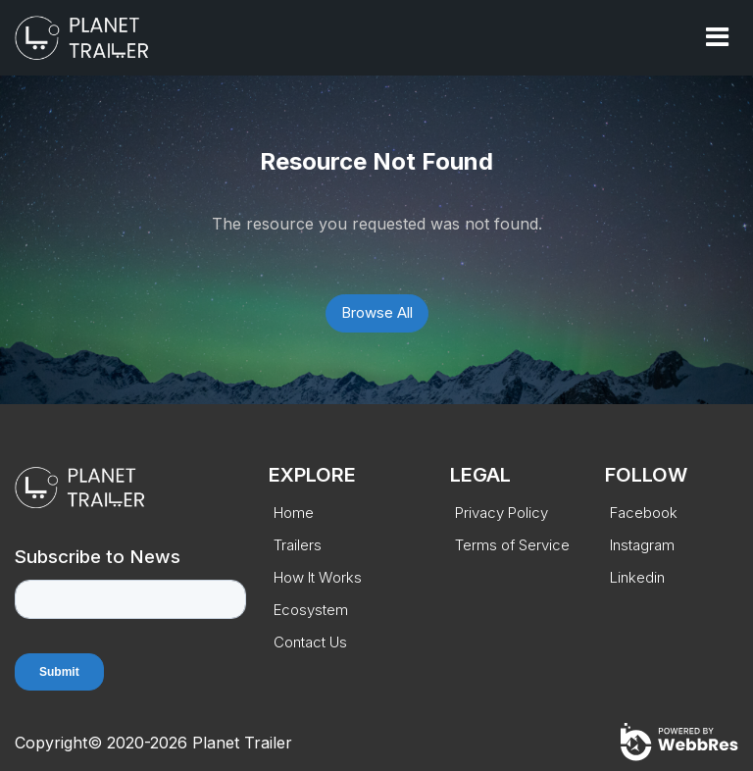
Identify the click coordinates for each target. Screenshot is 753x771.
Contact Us (310, 642)
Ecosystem (311, 609)
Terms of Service (512, 545)
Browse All (377, 312)
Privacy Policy (501, 512)
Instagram (642, 545)
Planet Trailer (242, 742)
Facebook (644, 512)
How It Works (318, 577)
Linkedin (637, 577)
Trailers (298, 545)
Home (294, 512)
